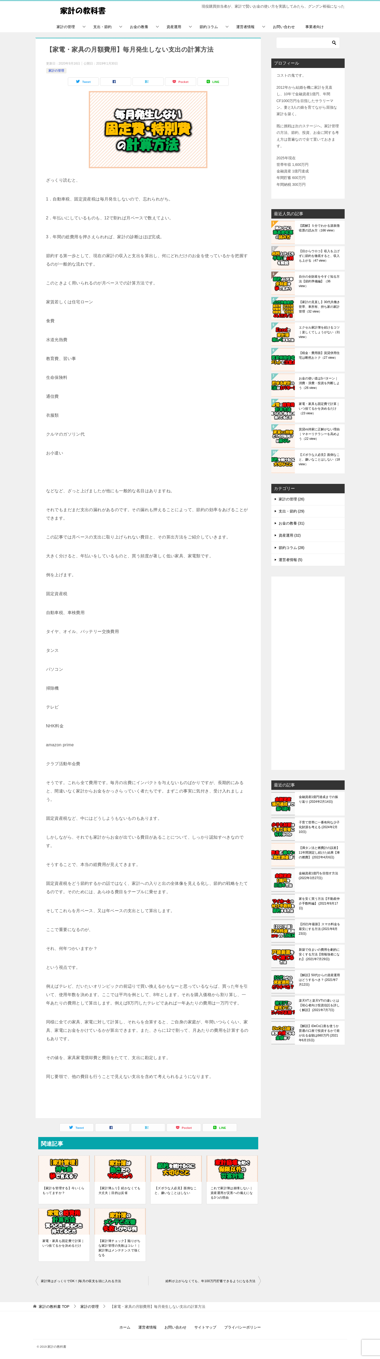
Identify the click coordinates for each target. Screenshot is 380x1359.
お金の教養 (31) (292, 523)
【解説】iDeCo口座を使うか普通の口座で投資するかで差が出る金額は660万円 (319, 1033)
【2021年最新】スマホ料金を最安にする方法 (319, 928)
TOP (54, 1306)
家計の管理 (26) (292, 499)
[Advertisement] (308, 673)
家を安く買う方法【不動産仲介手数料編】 (319, 903)
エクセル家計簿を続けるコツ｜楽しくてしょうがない (319, 332)
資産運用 (174, 27)
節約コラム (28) (292, 548)
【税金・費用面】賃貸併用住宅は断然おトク (319, 355)
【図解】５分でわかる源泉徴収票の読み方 (319, 228)
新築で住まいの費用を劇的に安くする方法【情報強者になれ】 (319, 954)
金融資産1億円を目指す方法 (318, 875)
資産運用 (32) (290, 535)
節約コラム (209, 27)
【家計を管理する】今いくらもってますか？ (63, 1190)
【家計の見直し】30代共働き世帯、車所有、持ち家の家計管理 (319, 306)
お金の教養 (139, 27)
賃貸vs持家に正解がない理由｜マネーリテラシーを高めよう (319, 434)
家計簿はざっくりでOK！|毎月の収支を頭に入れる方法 (81, 1281)
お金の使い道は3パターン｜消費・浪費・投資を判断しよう (319, 383)
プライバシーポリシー (242, 1327)
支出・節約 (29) (292, 511)
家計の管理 (66, 27)
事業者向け (314, 27)
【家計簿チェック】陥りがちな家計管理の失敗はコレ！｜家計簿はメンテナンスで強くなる (119, 1248)
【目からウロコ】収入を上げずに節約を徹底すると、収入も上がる (319, 255)
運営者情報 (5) (290, 560)
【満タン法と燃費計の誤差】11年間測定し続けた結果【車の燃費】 (319, 852)
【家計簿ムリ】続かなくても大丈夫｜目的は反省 (119, 1190)
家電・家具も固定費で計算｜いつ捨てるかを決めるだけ (63, 1243)
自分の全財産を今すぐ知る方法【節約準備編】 (319, 281)
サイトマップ (205, 1327)
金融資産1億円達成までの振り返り (318, 799)
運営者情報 (245, 27)
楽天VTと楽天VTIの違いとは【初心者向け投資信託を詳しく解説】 (319, 1005)
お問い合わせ (284, 27)
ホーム (124, 1327)
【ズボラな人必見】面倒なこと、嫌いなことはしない (176, 1190)
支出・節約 (102, 27)
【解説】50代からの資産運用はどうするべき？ (319, 979)
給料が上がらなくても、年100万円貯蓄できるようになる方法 (211, 1281)
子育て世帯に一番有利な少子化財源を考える (319, 827)
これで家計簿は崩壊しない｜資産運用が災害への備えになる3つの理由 (232, 1192)
